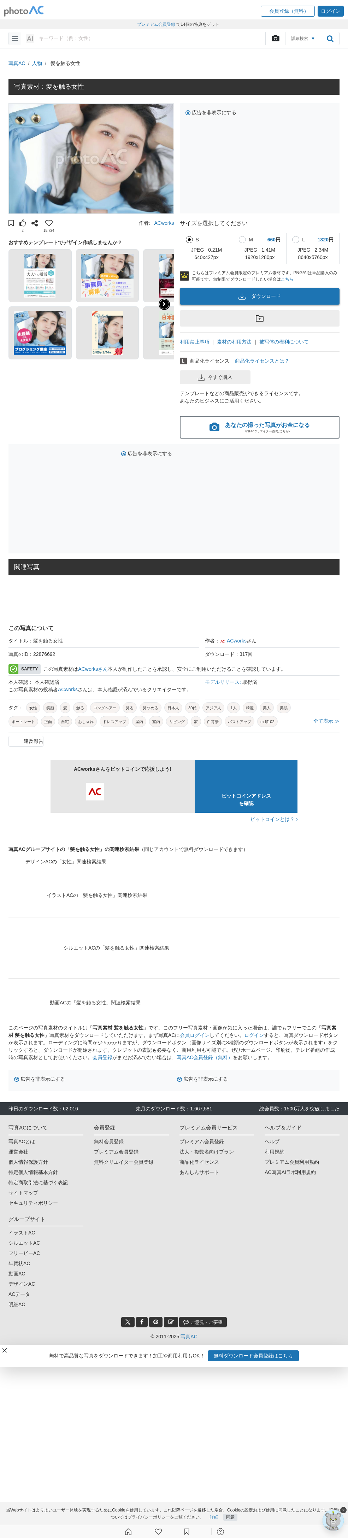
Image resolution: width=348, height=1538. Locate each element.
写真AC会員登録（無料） (205, 1057)
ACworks (164, 223)
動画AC (16, 1273)
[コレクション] (186, 1531)
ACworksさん (93, 669)
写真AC (16, 63)
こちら (287, 279)
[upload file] (275, 38)
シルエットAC (24, 1243)
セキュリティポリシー (33, 1203)
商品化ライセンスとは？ (262, 361)
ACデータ (19, 1294)
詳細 (214, 1517)
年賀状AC (19, 1263)
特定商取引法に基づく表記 (38, 1182)
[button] (288, 11)
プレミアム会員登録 (116, 1152)
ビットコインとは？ (274, 819)
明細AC (16, 1304)
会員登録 (102, 1057)
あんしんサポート (199, 1172)
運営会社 (18, 1152)
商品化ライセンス (199, 1162)
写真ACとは (21, 1141)
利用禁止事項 (195, 342)
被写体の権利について (284, 342)
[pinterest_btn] (156, 1322)
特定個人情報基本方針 (33, 1172)
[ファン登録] (158, 1531)
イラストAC (21, 1232)
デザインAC (21, 1284)
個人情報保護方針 (28, 1162)
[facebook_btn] (142, 1322)
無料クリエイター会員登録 (123, 1162)
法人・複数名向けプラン (206, 1152)
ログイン (254, 1035)
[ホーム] (128, 1531)
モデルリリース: (223, 682)
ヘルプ (272, 1141)
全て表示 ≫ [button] (326, 721)
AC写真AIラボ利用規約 (290, 1172)
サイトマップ (23, 1193)
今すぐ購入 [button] (215, 377)
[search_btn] (330, 38)
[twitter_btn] (128, 1322)
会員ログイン (195, 1035)
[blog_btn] (171, 1322)
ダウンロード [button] (259, 296)
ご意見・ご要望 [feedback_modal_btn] (203, 1322)
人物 (37, 63)
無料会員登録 (109, 1141)
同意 (230, 1517)
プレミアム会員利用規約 (292, 1162)
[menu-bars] (15, 38)
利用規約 (274, 1152)
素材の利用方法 (234, 342)
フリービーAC (24, 1253)
